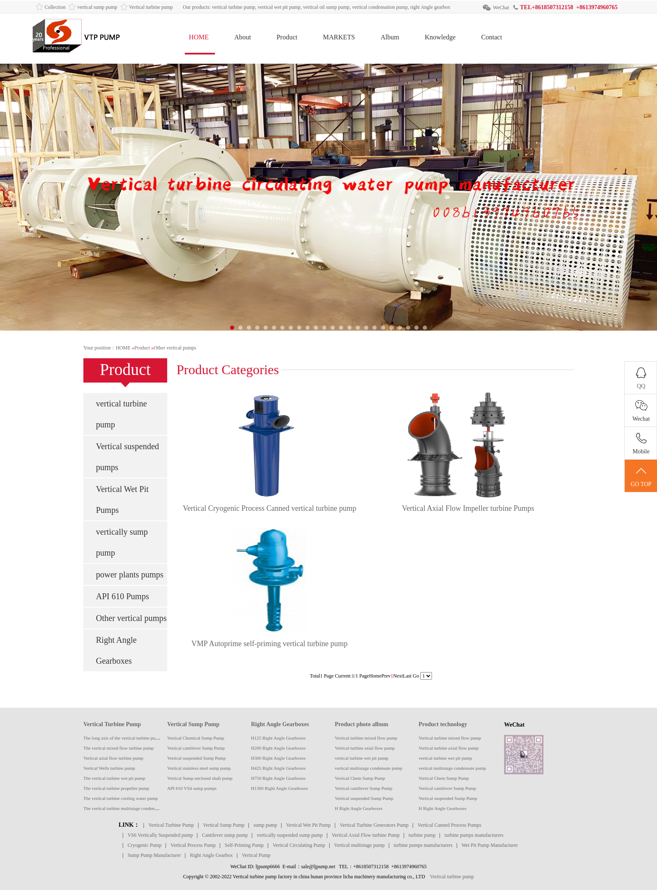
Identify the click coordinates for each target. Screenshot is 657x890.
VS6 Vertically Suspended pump (160, 835)
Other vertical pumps (175, 348)
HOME (199, 37)
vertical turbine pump (121, 414)
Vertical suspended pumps (127, 457)
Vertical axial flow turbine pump (113, 758)
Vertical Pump (256, 855)
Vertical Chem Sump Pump (360, 778)
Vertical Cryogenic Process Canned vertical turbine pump (269, 508)
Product (287, 37)
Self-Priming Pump (244, 845)
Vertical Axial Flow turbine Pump (366, 835)
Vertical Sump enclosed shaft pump (200, 778)
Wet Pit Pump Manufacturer (489, 845)
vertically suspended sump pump (290, 835)
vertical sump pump (97, 7)
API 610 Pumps (122, 596)
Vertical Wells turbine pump (109, 768)
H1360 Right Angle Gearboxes (279, 788)
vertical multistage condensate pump (368, 768)
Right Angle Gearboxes (116, 650)
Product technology (443, 724)
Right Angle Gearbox (211, 855)
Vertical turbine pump (151, 7)
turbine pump (422, 835)
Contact (491, 37)
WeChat (501, 7)
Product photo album (361, 724)
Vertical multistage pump (359, 845)
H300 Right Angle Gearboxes (278, 758)
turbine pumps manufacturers (474, 835)
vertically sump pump (122, 542)
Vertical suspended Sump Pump (196, 758)
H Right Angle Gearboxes (359, 808)
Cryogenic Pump (144, 845)
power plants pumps (129, 574)
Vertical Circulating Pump (299, 845)
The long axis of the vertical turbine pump (122, 737)
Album (389, 37)
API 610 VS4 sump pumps (192, 788)
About (242, 37)
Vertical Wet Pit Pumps (122, 499)
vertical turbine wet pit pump (361, 758)
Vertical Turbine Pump (112, 724)
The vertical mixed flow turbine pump (118, 747)
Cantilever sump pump (225, 835)
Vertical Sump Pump (193, 724)
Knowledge (440, 37)
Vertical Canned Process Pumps (449, 825)
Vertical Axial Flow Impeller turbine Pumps (468, 508)
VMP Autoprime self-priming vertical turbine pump (269, 643)
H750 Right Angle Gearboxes (278, 778)
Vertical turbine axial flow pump (365, 747)
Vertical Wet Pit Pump (308, 825)
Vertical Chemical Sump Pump (195, 737)
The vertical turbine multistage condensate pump (128, 808)
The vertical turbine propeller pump (116, 788)
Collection (54, 7)
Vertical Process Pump (193, 845)
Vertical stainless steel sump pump (199, 768)
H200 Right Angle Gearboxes (278, 747)
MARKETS (339, 37)
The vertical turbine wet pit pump (114, 778)
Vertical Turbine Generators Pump (374, 825)
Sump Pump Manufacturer (154, 855)
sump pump (265, 825)
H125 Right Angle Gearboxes (278, 737)
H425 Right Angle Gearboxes (278, 768)
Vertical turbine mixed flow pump (366, 737)
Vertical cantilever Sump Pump (196, 747)
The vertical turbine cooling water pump (120, 798)
